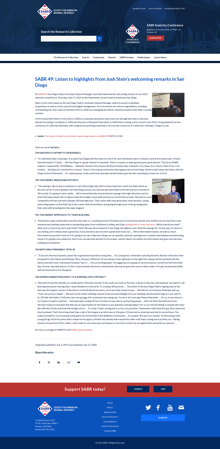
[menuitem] (139, 8)
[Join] (162, 389)
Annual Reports (110, 421)
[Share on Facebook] (39, 362)
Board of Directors (110, 417)
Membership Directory (175, 8)
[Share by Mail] (79, 362)
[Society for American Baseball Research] (57, 11)
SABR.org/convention (81, 329)
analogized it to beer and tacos (140, 224)
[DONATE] (163, 417)
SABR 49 (42, 94)
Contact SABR (110, 431)
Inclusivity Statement (110, 426)
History (110, 407)
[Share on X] (49, 362)
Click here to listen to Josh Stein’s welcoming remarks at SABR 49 (77, 136)
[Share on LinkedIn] (58, 362)
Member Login (139, 8)
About (110, 403)
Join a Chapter (155, 8)
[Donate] (138, 389)
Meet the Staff (110, 412)
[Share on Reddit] (68, 362)
